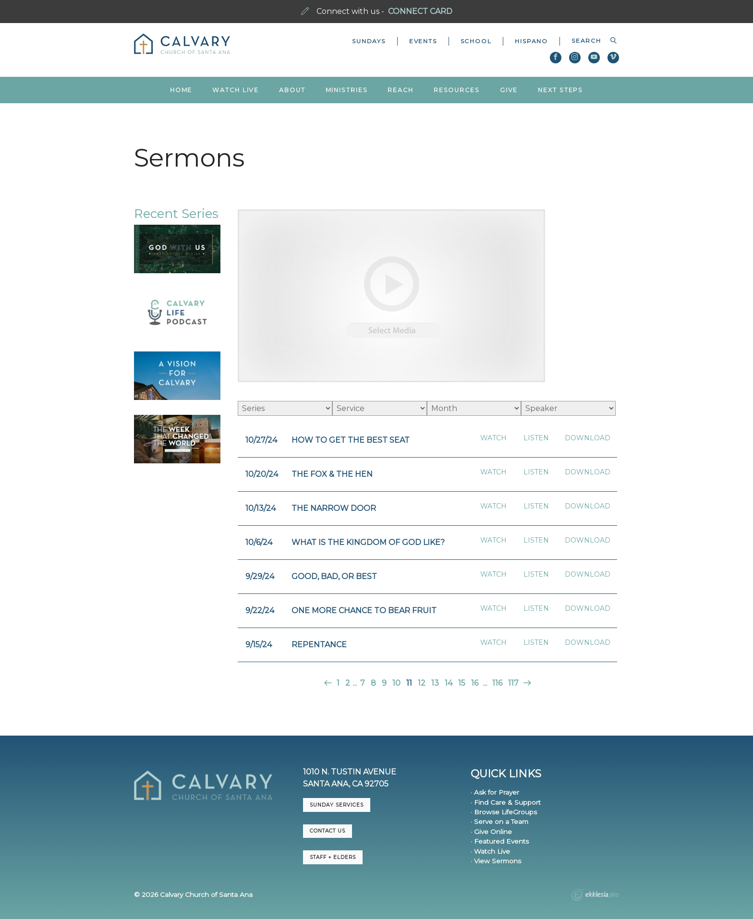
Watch (493, 438)
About (292, 90)
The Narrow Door (333, 508)
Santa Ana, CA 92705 (346, 783)
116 (497, 683)
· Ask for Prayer (495, 792)
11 (409, 683)
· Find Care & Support (506, 802)
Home (181, 90)
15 (461, 683)
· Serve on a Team (499, 821)
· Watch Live (490, 851)
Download (587, 438)
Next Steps (560, 90)
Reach (400, 90)
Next (526, 683)
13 (435, 683)
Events (423, 41)
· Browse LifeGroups (504, 812)
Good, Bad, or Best (334, 576)
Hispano (531, 41)
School (476, 41)
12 (421, 683)
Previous (328, 683)
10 (396, 683)
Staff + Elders (333, 857)
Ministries (347, 90)
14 (448, 683)
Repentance (319, 644)
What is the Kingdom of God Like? (368, 542)
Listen (536, 438)
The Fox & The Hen (332, 474)
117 (513, 683)
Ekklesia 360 (595, 896)
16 (474, 683)
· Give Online (491, 831)
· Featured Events (500, 841)
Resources (457, 90)
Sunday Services (337, 805)
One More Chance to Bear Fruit (364, 610)
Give (509, 90)
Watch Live (235, 90)
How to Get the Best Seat (350, 440)
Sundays (369, 41)
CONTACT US (327, 831)
